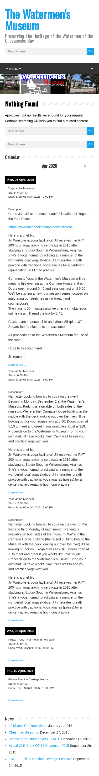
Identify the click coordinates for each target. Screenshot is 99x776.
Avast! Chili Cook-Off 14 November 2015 (39, 746)
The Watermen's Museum (37, 19)
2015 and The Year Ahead (28, 726)
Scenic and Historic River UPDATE (34, 739)
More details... (17, 364)
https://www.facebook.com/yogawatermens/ (41, 227)
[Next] (85, 166)
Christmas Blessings (24, 732)
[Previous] (14, 166)
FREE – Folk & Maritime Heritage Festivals (40, 759)
